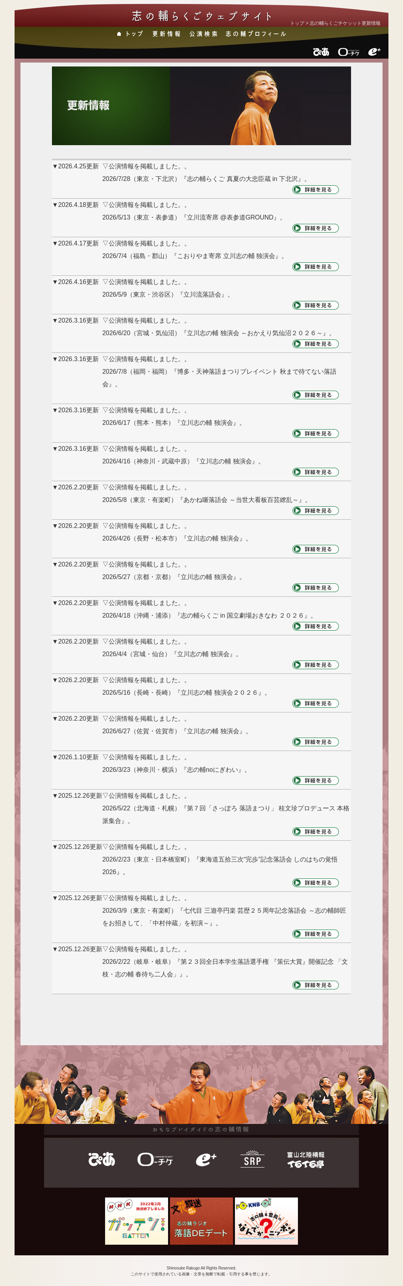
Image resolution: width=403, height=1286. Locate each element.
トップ (297, 23)
